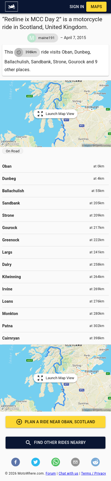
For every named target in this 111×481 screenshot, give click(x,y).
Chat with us (68, 473)
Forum (51, 473)
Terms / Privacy (93, 473)
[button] (11, 6)
